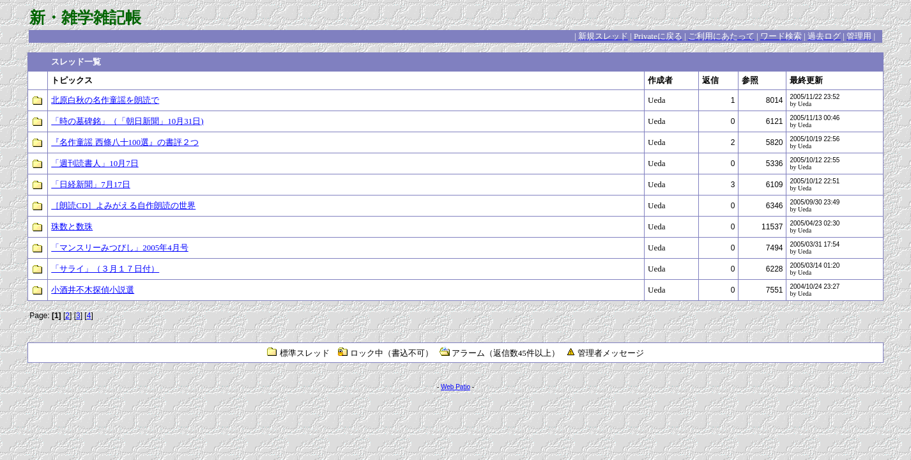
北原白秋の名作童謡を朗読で (105, 100)
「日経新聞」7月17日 (90, 184)
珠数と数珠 (72, 226)
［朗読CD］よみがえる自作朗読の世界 (123, 205)
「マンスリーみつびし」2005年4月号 (119, 247)
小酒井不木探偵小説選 (92, 290)
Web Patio (455, 386)
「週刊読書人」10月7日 (95, 163)
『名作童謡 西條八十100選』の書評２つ (125, 142)
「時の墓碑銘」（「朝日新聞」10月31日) (127, 121)
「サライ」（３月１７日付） (105, 268)
